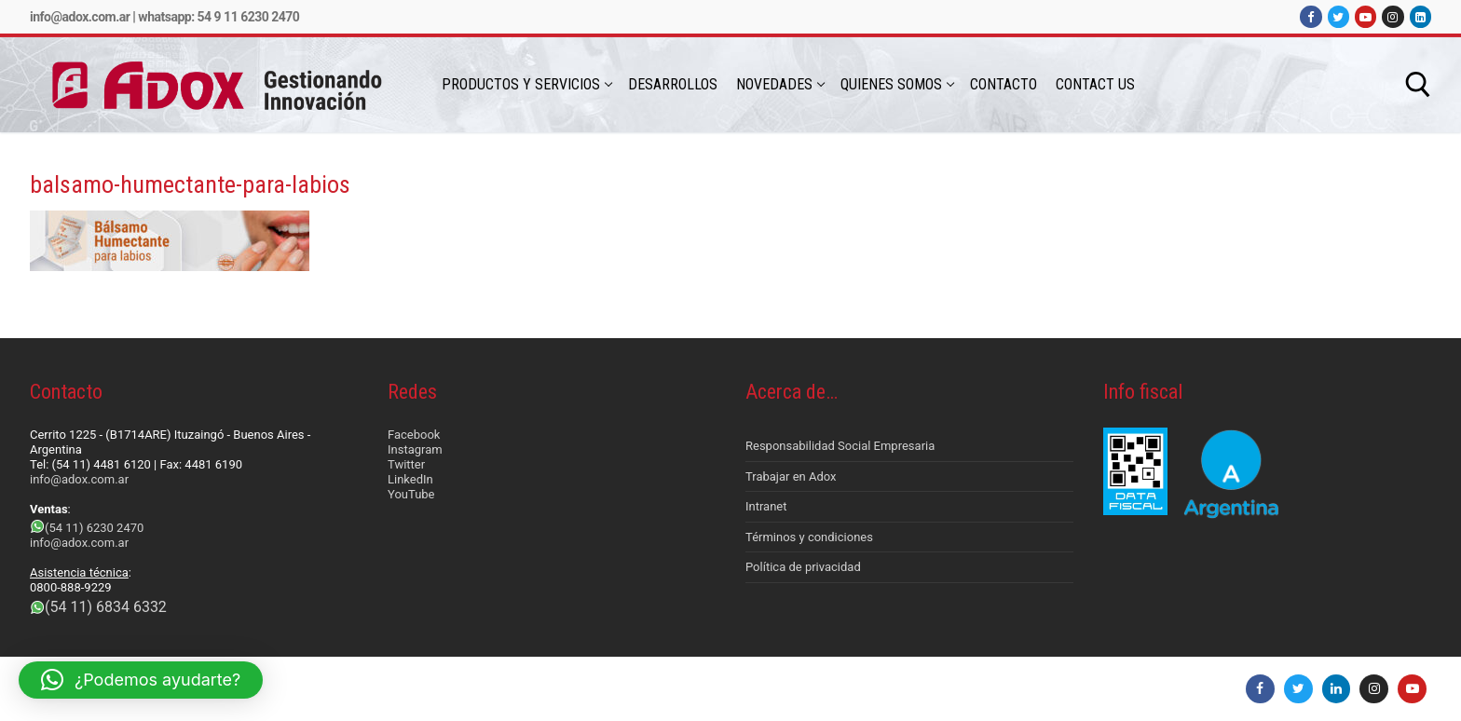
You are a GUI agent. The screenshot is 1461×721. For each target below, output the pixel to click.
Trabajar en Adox (791, 476)
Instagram (415, 449)
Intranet (766, 506)
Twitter (406, 464)
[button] (141, 680)
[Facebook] (1310, 16)
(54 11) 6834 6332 (106, 607)
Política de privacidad (803, 567)
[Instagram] (1392, 16)
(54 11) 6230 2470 (94, 528)
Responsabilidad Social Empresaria (840, 446)
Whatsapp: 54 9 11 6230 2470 (218, 16)
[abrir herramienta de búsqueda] (1418, 85)
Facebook (414, 435)
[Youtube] (1365, 16)
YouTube (411, 494)
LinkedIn (410, 479)
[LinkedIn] (1420, 16)
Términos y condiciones (809, 537)
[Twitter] (1338, 16)
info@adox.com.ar (80, 16)
